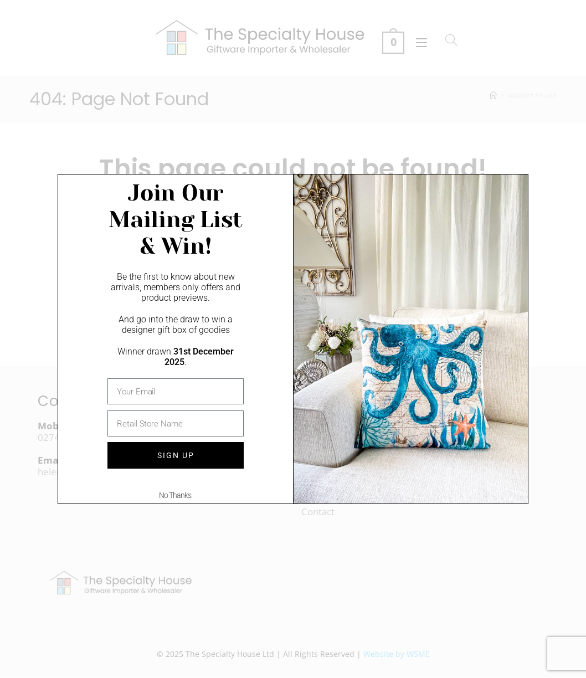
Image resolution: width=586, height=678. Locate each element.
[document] (293, 339)
